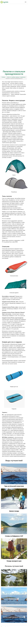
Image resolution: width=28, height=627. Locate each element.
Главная (3, 77)
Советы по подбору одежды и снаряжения (16, 77)
